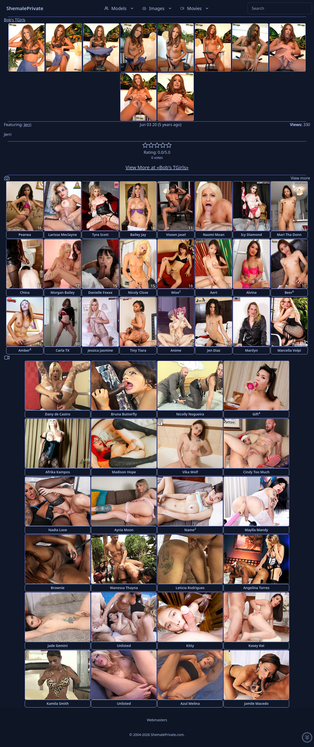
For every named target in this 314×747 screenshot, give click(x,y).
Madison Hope (124, 472)
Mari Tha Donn (289, 234)
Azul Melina (190, 703)
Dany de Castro (57, 414)
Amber (24, 350)
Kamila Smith (58, 703)
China (25, 292)
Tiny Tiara (138, 350)
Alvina (251, 292)
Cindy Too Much (256, 472)
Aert (213, 292)
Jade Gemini (58, 645)
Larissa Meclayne (62, 234)
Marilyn (251, 350)
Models (119, 8)
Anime (175, 350)
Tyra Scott (100, 234)
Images (157, 8)
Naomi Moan (213, 234)
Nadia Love (57, 530)
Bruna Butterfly (124, 414)
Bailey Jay (138, 234)
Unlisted (124, 645)
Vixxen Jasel (176, 234)
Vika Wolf (190, 472)
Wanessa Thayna (124, 587)
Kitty (190, 645)
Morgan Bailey (63, 292)
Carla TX (62, 350)
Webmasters (157, 720)
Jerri (27, 124)
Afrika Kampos (57, 472)
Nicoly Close (138, 292)
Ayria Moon (123, 530)
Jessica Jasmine (100, 350)
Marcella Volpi (289, 350)
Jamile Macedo (256, 703)
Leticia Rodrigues (190, 587)
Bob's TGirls (14, 20)
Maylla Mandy (256, 530)
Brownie (58, 587)
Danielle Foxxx (100, 292)
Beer (289, 292)
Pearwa (25, 234)
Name (190, 529)
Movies (194, 8)
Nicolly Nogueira (190, 414)
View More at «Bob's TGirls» (157, 167)
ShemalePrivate (25, 8)
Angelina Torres (256, 587)
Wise (176, 292)
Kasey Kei (256, 645)
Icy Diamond (251, 234)
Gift (256, 413)
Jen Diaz (213, 350)
